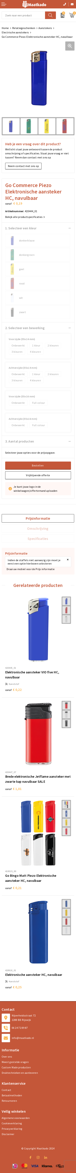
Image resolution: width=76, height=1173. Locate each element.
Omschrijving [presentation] (38, 528)
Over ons (7, 1056)
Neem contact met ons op (23, 166)
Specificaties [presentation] (38, 538)
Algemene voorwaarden (16, 1118)
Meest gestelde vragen (15, 1062)
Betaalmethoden (12, 1095)
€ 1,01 (13, 789)
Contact (6, 1090)
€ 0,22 (13, 690)
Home (5, 28)
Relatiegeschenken (23, 28)
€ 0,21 (13, 888)
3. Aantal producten (19, 441)
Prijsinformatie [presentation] (38, 518)
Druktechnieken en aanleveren (20, 1072)
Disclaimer (8, 1134)
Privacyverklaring (12, 1128)
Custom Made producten (16, 1067)
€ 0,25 (13, 987)
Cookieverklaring (12, 1123)
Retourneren (9, 1100)
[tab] (38, 518)
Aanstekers (45, 28)
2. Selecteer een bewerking (25, 328)
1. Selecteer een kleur (21, 228)
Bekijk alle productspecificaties (25, 217)
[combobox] (23, 15)
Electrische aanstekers (15, 32)
